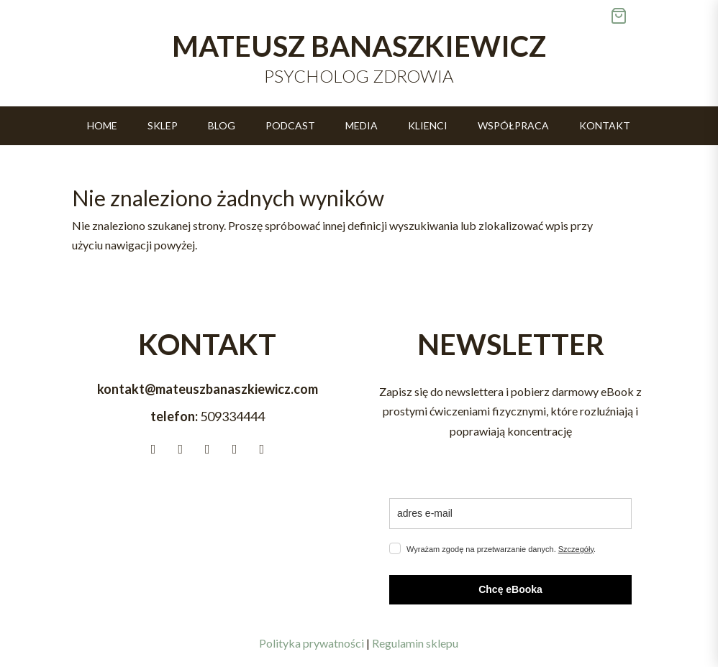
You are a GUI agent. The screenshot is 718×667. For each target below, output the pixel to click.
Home (102, 126)
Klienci (427, 126)
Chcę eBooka (510, 589)
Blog (221, 126)
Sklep (162, 126)
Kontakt (604, 126)
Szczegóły (576, 549)
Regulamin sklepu (415, 643)
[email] (510, 513)
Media (361, 126)
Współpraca (513, 126)
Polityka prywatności (311, 643)
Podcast (290, 126)
